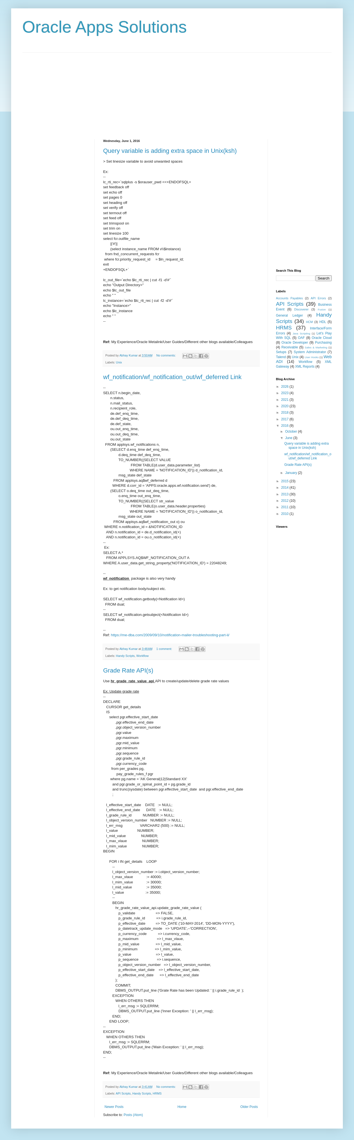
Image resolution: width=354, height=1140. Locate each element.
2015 (285, 481)
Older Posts (249, 1107)
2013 (285, 494)
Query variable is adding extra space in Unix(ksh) (170, 150)
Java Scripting (301, 333)
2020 (285, 406)
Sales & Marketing (316, 347)
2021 (285, 400)
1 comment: (164, 648)
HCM (309, 322)
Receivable (290, 347)
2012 (285, 501)
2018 (285, 412)
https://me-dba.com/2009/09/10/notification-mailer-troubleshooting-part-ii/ (170, 635)
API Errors (318, 298)
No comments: (166, 355)
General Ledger (289, 315)
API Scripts (123, 1093)
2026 (285, 387)
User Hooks (312, 357)
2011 (285, 507)
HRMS (157, 1093)
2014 (285, 488)
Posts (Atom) (133, 1115)
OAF (301, 338)
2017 (285, 419)
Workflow (142, 655)
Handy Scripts (125, 655)
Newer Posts (114, 1107)
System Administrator (310, 352)
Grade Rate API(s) (128, 670)
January (291, 473)
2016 (285, 426)
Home (182, 1107)
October (291, 431)
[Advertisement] (177, 92)
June (289, 438)
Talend (281, 357)
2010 (285, 514)
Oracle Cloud (322, 338)
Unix (119, 362)
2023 (285, 393)
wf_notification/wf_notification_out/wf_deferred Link (172, 376)
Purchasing (323, 342)
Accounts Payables (289, 298)
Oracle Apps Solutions (104, 27)
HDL (322, 322)
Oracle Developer (295, 342)
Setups (281, 352)
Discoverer (301, 309)
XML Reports (305, 366)
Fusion (322, 309)
